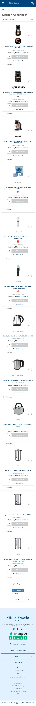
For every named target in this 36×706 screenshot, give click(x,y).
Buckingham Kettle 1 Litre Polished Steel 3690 (18, 336)
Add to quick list (18, 60)
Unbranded (18, 232)
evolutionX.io (18, 704)
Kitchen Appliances (21, 53)
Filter (31, 19)
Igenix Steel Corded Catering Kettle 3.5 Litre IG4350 (18, 425)
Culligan (18, 281)
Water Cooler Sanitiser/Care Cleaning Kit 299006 (18, 188)
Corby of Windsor (18, 331)
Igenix (18, 419)
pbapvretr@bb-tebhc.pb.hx (18, 677)
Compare (7, 64)
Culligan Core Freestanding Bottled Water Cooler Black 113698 (18, 287)
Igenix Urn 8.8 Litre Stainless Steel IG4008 (18, 470)
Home (5, 10)
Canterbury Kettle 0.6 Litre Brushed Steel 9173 (18, 380)
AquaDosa (18, 182)
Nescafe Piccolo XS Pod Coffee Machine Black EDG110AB (18, 47)
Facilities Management (16, 10)
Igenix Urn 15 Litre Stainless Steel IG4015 (18, 515)
